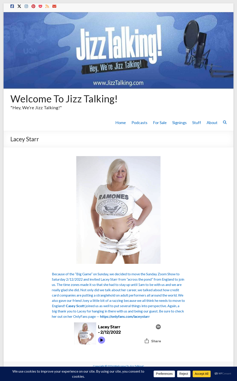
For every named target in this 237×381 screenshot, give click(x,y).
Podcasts (139, 122)
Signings (179, 122)
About (212, 122)
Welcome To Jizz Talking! (64, 98)
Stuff (196, 122)
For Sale (160, 122)
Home (120, 122)
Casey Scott (75, 306)
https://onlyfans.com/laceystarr (125, 316)
